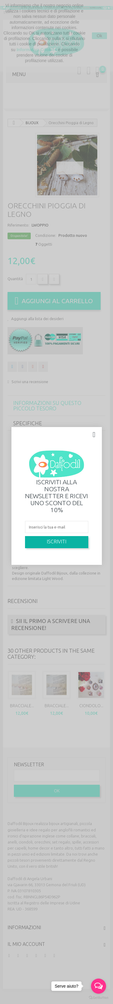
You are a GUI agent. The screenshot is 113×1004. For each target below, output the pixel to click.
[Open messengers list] (98, 986)
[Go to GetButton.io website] (98, 998)
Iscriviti (56, 541)
